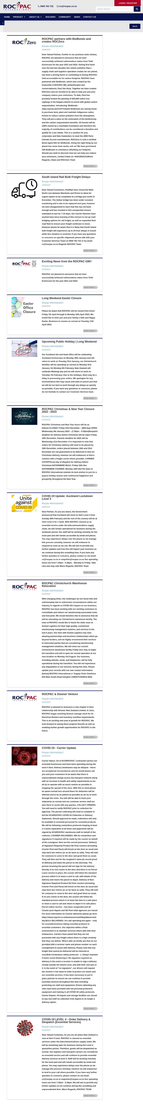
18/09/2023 (46, 49)
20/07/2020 (46, 594)
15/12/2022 (46, 420)
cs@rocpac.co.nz (68, 6)
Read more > (90, 166)
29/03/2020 (46, 756)
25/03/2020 (46, 1030)
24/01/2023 (46, 350)
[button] (137, 9)
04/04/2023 (46, 306)
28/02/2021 (46, 507)
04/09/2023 (46, 269)
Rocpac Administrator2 (52, 46)
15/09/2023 (46, 185)
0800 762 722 (46, 6)
